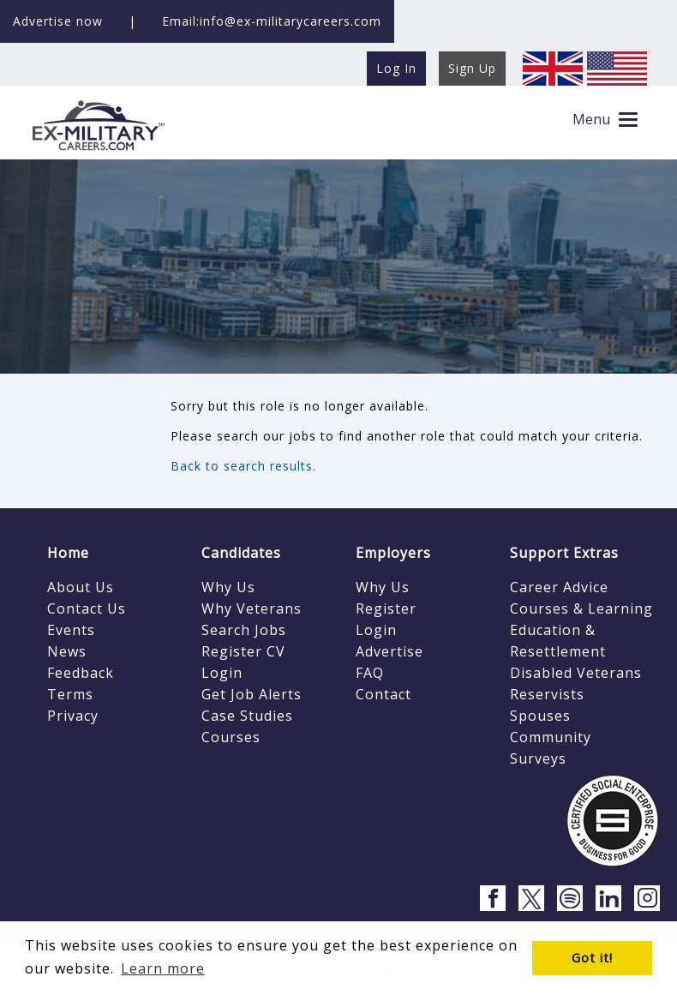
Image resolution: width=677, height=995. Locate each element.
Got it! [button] (592, 958)
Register (386, 608)
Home (68, 552)
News (67, 651)
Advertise (389, 651)
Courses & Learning (581, 608)
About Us (80, 587)
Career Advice (559, 587)
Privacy (73, 715)
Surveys (538, 758)
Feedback (80, 672)
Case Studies (247, 715)
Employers (393, 552)
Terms (70, 694)
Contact (383, 694)
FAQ (370, 672)
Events (71, 629)
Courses (231, 737)
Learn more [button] (163, 968)
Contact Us (86, 608)
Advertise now (58, 21)
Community (550, 737)
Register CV (243, 651)
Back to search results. (243, 466)
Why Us (228, 587)
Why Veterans (251, 608)
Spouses (540, 715)
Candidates (241, 552)
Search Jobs (243, 629)
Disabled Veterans (576, 672)
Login (222, 672)
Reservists (547, 694)
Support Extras (564, 552)
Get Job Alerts (251, 694)
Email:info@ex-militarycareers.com (271, 21)
